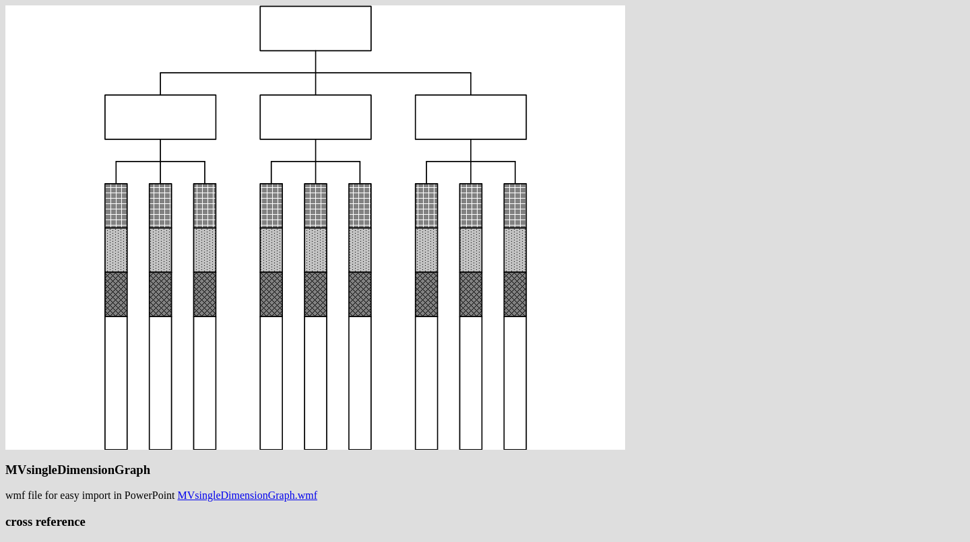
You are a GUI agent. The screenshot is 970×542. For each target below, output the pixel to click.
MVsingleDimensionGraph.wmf (248, 495)
